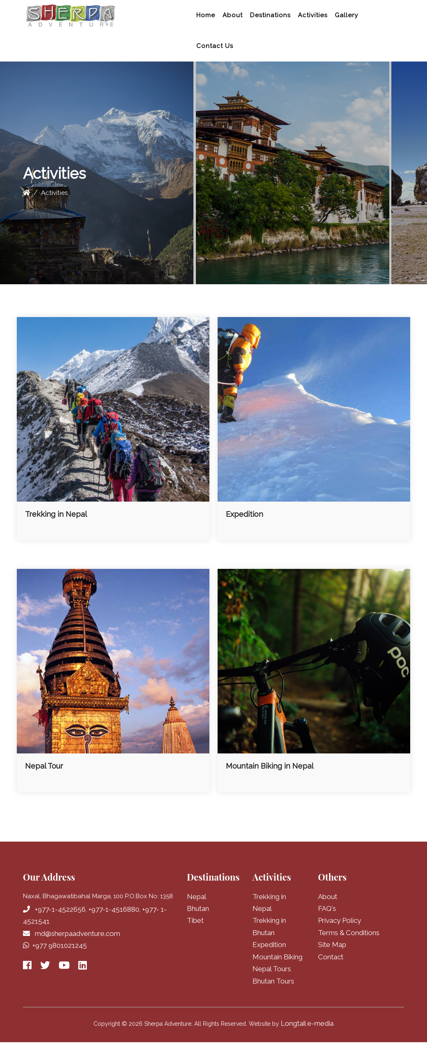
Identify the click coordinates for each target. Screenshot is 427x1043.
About (233, 15)
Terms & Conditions (348, 933)
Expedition (269, 945)
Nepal (196, 896)
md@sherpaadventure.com (77, 933)
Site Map (332, 945)
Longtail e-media (307, 1024)
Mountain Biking (277, 957)
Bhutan (198, 908)
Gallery (346, 15)
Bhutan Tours (273, 982)
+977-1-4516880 (114, 909)
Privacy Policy (339, 921)
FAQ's (327, 908)
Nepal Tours (271, 969)
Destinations (270, 15)
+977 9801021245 (59, 946)
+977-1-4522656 (60, 909)
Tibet (195, 921)
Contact (330, 957)
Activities (312, 15)
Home (205, 15)
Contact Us (214, 46)
